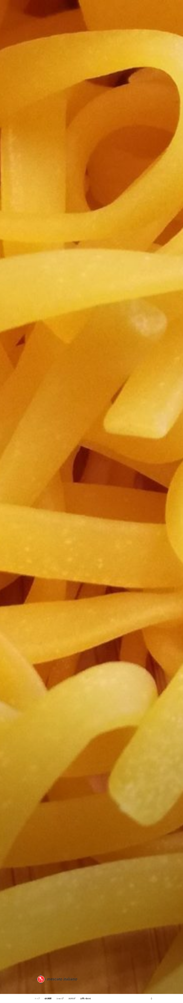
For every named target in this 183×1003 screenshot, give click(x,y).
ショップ (59, 998)
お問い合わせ (85, 998)
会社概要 (48, 998)
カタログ (71, 998)
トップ (37, 998)
